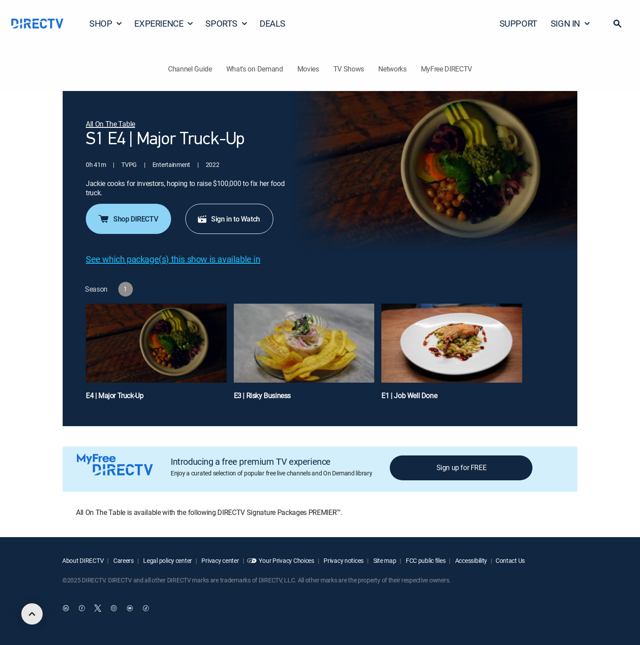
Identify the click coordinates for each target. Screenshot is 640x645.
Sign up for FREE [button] (461, 467)
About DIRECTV (83, 560)
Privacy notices (343, 560)
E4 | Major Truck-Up (114, 395)
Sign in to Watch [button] (228, 219)
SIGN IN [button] (571, 23)
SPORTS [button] (226, 23)
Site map (384, 560)
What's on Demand (254, 69)
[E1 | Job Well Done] (452, 356)
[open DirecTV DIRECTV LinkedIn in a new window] (65, 608)
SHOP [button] (106, 23)
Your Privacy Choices (286, 560)
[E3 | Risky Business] (304, 356)
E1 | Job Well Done (409, 395)
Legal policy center (167, 560)
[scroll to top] (32, 614)
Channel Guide (190, 69)
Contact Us (510, 560)
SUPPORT (518, 23)
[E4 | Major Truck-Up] (156, 356)
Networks (392, 69)
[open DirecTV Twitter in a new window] (97, 608)
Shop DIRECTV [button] (127, 219)
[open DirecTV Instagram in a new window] (113, 608)
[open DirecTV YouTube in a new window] (129, 608)
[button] (617, 23)
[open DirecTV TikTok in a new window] (145, 608)
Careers (123, 560)
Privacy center (219, 560)
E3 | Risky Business (262, 395)
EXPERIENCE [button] (164, 23)
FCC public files (424, 560)
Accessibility (470, 560)
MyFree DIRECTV (446, 69)
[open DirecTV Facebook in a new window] (81, 608)
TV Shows (348, 69)
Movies (308, 69)
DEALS (272, 23)
